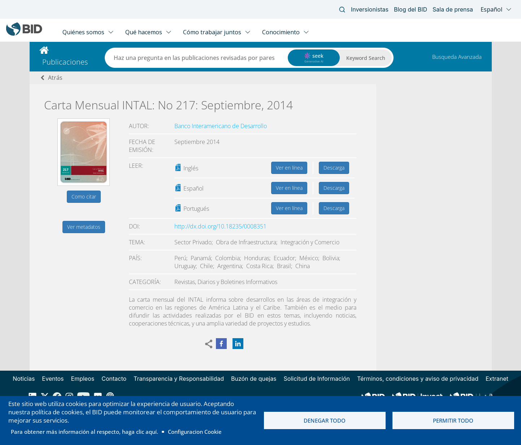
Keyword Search (365, 57)
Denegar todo (325, 420)
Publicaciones (65, 62)
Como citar (83, 196)
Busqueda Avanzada (457, 56)
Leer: (136, 166)
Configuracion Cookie (195, 431)
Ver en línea (289, 167)
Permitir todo (453, 420)
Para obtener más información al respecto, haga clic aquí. (84, 431)
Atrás (55, 78)
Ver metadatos (83, 226)
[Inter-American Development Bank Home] (24, 34)
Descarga (334, 167)
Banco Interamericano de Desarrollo (220, 126)
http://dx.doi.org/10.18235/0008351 (220, 226)
